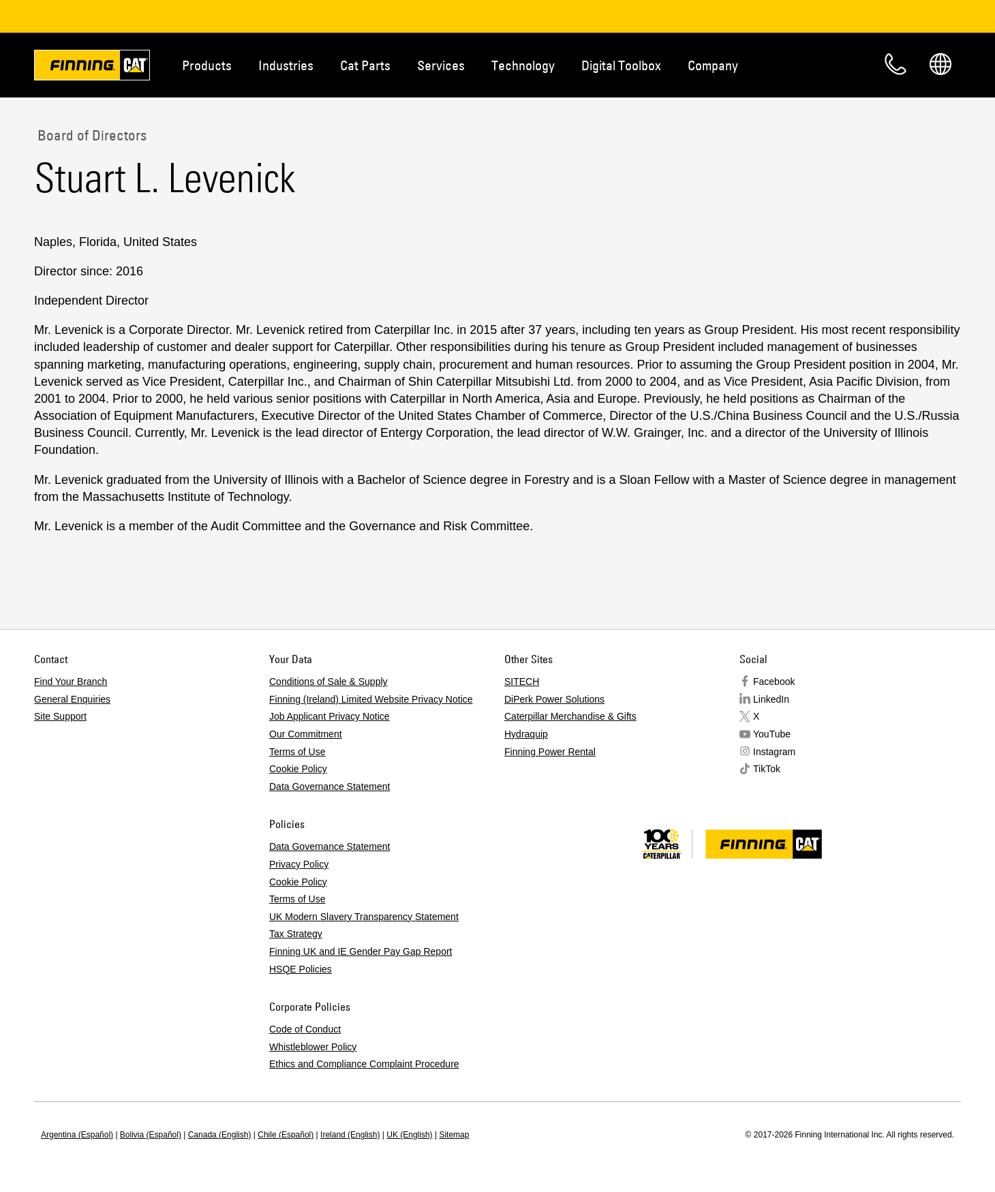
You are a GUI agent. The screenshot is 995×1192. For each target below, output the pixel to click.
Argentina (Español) (77, 1135)
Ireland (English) (350, 1135)
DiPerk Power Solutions (554, 699)
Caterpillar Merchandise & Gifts (570, 716)
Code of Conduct (305, 1029)
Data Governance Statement (329, 786)
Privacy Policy (298, 864)
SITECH (521, 681)
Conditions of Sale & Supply (328, 681)
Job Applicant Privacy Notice (329, 716)
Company (713, 65)
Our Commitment (305, 734)
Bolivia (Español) (150, 1135)
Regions (940, 64)
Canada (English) (219, 1135)
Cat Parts (365, 65)
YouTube (772, 734)
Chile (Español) (285, 1135)
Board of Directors (90, 135)
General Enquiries (72, 699)
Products (207, 65)
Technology (523, 65)
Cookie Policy (298, 768)
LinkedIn (771, 699)
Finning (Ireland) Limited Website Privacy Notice (371, 699)
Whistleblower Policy (312, 1046)
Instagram (774, 751)
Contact (895, 64)
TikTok (766, 768)
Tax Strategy (295, 933)
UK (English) (409, 1135)
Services (441, 65)
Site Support (60, 716)
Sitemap (454, 1135)
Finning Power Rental (550, 751)
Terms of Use (297, 751)
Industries (285, 65)
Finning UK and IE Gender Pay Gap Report (360, 951)
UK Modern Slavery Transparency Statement (364, 916)
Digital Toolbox (621, 65)
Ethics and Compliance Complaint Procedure (364, 1063)
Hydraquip (526, 734)
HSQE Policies (300, 969)
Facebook (774, 681)
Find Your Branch (70, 681)
